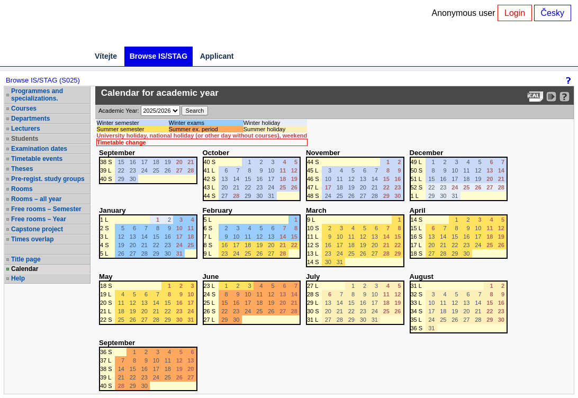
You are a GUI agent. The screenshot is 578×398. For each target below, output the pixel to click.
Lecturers (25, 128)
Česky (552, 12)
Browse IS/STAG (158, 56)
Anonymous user (465, 12)
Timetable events (36, 158)
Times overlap (32, 239)
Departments (30, 118)
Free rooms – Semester (46, 209)
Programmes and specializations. (37, 94)
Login (514, 12)
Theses (22, 169)
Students (24, 138)
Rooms (22, 189)
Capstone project (37, 229)
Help (18, 278)
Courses (24, 108)
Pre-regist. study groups (48, 179)
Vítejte (106, 56)
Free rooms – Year (38, 219)
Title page (26, 259)
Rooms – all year (36, 199)
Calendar (24, 269)
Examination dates (39, 148)
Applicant (217, 56)
